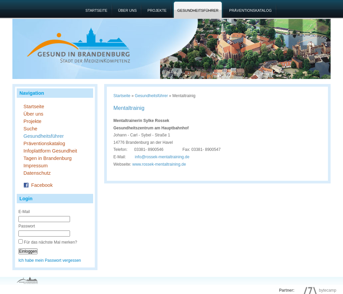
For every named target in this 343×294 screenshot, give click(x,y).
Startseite (96, 10)
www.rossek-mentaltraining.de (159, 164)
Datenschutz (37, 173)
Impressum (35, 165)
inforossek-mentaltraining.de (162, 157)
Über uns (127, 10)
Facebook (38, 184)
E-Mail (24, 211)
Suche (30, 128)
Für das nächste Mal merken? (50, 242)
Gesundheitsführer (197, 10)
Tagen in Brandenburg (47, 158)
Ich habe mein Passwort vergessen (49, 260)
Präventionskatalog (250, 10)
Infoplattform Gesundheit (50, 151)
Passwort (26, 226)
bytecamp (318, 290)
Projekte (156, 10)
